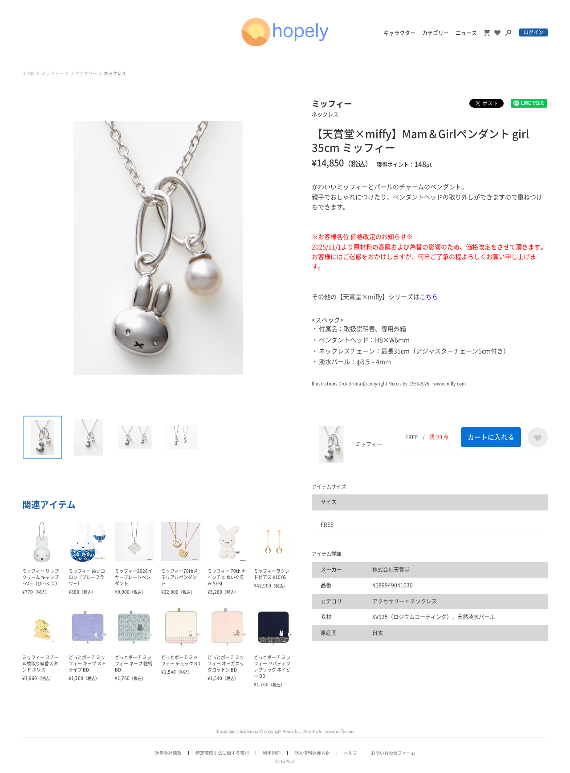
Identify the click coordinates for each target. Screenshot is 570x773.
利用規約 (272, 753)
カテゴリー (435, 33)
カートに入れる (491, 437)
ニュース (466, 33)
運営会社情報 (168, 753)
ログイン (533, 32)
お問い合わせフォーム (393, 753)
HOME (28, 73)
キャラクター (399, 33)
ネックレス (115, 73)
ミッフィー (52, 73)
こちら (428, 297)
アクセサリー (83, 73)
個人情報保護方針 (312, 753)
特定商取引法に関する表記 (222, 753)
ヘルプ (350, 753)
